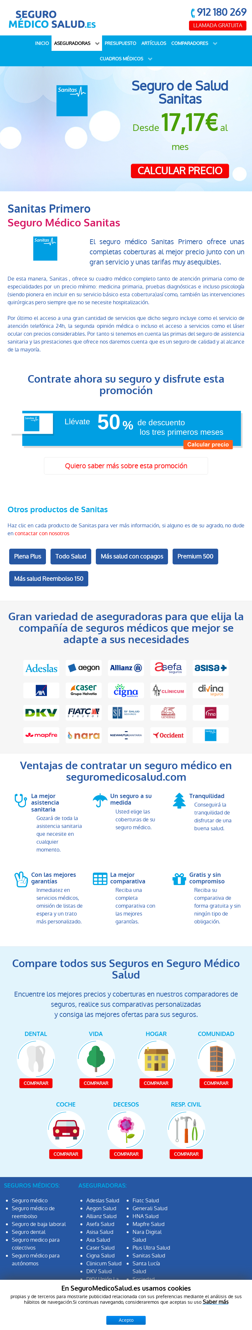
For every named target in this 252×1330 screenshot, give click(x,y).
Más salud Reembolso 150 (48, 579)
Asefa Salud (100, 1224)
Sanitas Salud (149, 1255)
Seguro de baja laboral (39, 1224)
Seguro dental (28, 1232)
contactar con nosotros (42, 533)
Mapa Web (229, 1319)
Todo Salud (70, 556)
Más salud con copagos (132, 556)
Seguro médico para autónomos (36, 1259)
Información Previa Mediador (202, 1311)
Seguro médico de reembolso (33, 1212)
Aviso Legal (136, 1319)
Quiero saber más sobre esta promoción (126, 466)
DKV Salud (99, 1271)
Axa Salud (98, 1240)
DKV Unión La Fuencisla (102, 1283)
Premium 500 (195, 556)
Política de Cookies (182, 1319)
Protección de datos (133, 1311)
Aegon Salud (101, 1208)
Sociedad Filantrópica (146, 1283)
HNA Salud (145, 1216)
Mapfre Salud (148, 1224)
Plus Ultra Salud (151, 1248)
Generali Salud (150, 1208)
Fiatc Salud (146, 1200)
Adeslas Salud (102, 1200)
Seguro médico (30, 1200)
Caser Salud (100, 1248)
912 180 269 (221, 12)
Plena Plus (27, 556)
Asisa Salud (99, 1232)
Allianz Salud (101, 1216)
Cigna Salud (100, 1255)
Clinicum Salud (103, 1263)
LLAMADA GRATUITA (217, 25)
